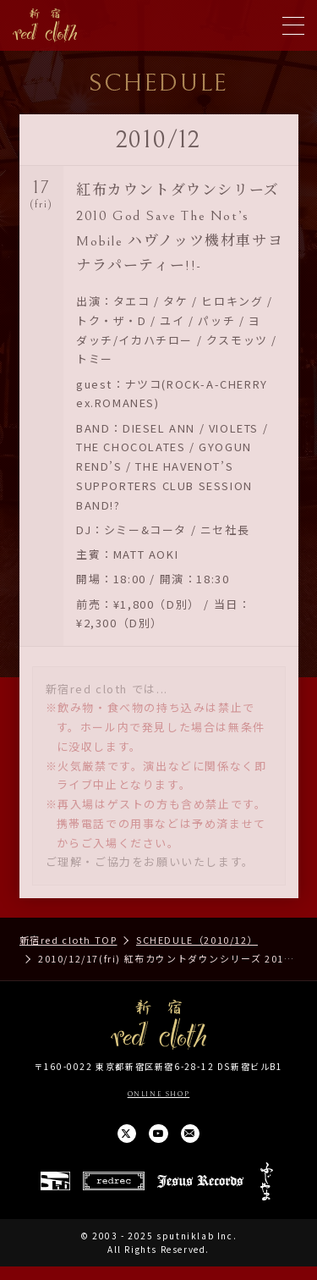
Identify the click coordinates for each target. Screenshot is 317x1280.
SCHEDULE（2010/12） (197, 939)
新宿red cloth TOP (68, 939)
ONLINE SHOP (158, 1093)
